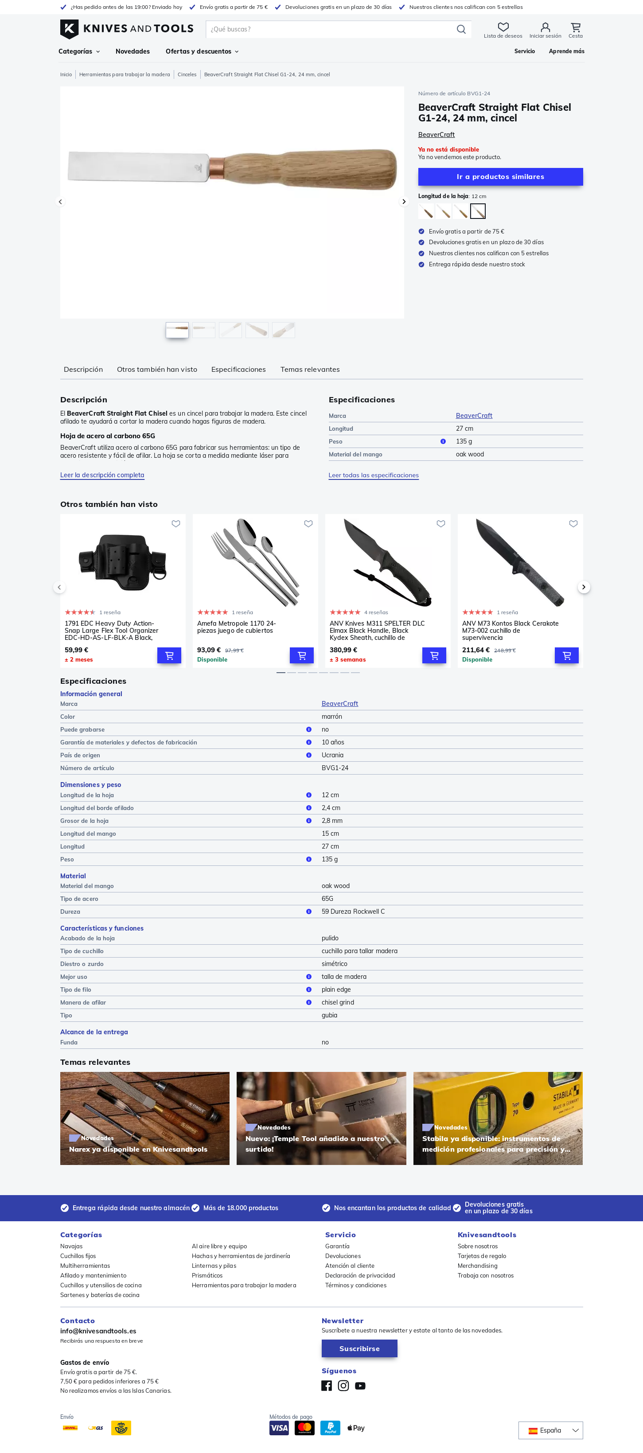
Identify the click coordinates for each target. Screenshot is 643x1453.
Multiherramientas (85, 1265)
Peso (389, 441)
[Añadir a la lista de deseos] (176, 524)
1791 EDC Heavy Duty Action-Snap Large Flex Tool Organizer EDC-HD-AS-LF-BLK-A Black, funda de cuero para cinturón (112, 630)
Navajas (71, 1246)
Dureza (187, 911)
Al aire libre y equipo (219, 1246)
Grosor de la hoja (187, 820)
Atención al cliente (350, 1265)
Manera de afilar (187, 1002)
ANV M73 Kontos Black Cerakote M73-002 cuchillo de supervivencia (510, 630)
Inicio (66, 74)
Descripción (83, 369)
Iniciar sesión (546, 35)
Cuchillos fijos (78, 1255)
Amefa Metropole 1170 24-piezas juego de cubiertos (236, 627)
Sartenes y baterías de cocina (100, 1294)
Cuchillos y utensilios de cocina (101, 1285)
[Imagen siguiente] (404, 201)
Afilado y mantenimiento (93, 1275)
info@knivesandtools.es (98, 1331)
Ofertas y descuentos (202, 51)
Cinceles (187, 74)
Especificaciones (238, 369)
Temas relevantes (310, 369)
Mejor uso (187, 976)
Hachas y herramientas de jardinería (241, 1255)
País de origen (187, 755)
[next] (569, 587)
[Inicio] (126, 27)
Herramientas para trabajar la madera (124, 74)
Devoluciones (343, 1255)
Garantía (337, 1246)
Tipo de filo (187, 989)
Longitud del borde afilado (187, 808)
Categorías (79, 51)
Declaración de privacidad (360, 1275)
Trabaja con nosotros (486, 1275)
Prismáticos (207, 1275)
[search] (331, 29)
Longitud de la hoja (187, 795)
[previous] (74, 587)
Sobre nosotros (478, 1246)
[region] (232, 214)
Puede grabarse (187, 729)
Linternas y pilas (214, 1265)
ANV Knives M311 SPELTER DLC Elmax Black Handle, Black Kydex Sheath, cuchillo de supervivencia (377, 630)
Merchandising (478, 1265)
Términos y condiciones (355, 1285)
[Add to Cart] (169, 655)
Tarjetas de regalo (482, 1255)
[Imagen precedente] (60, 201)
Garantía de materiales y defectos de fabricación (187, 742)
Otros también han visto (157, 369)
